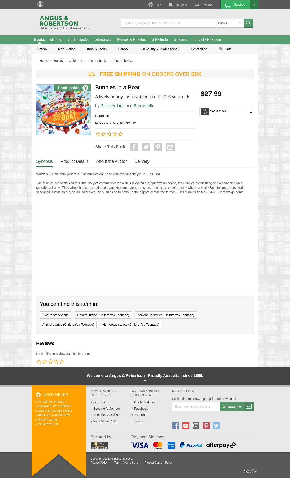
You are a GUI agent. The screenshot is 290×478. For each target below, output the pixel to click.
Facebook (141, 408)
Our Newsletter (144, 402)
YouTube (140, 415)
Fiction (42, 49)
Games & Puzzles (131, 39)
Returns (203, 4)
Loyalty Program (208, 39)
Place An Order (52, 402)
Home (44, 60)
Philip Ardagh (113, 105)
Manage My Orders (55, 406)
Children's (75, 60)
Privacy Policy (99, 462)
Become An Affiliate (107, 415)
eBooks (56, 39)
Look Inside (73, 88)
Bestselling (199, 49)
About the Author (111, 161)
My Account (48, 420)
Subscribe (238, 406)
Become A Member (106, 408)
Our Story (100, 402)
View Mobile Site (105, 421)
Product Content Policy (158, 462)
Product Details (74, 161)
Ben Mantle (144, 105)
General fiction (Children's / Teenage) (103, 315)
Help (154, 4)
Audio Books (78, 39)
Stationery (103, 39)
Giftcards (181, 39)
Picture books (98, 60)
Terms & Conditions (126, 462)
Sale (225, 49)
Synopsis (44, 161)
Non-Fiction (67, 49)
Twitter (138, 421)
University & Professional (160, 49)
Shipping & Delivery (55, 411)
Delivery (177, 4)
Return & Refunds (54, 415)
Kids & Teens (97, 49)
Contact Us (48, 424)
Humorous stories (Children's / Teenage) (131, 324)
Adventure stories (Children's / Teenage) (166, 315)
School (123, 49)
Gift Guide (160, 39)
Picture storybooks (55, 315)
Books (39, 39)
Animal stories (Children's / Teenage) (68, 324)
